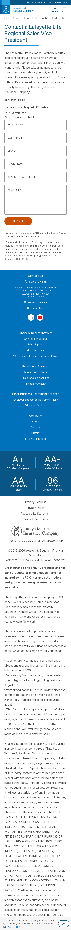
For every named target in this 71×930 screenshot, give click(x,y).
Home (8, 18)
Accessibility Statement (36, 513)
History (35, 432)
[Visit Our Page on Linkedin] (31, 317)
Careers (35, 427)
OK (63, 923)
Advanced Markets (35, 405)
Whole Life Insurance (36, 372)
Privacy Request (35, 502)
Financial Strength (35, 438)
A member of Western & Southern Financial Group (46, 3)
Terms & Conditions (35, 519)
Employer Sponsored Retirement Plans (35, 399)
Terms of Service (24, 236)
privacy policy (13, 926)
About (19, 18)
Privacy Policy (35, 507)
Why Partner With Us (39, 18)
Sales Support (35, 344)
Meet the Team (35, 349)
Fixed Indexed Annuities (35, 377)
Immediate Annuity (35, 383)
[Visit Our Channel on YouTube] (40, 317)
